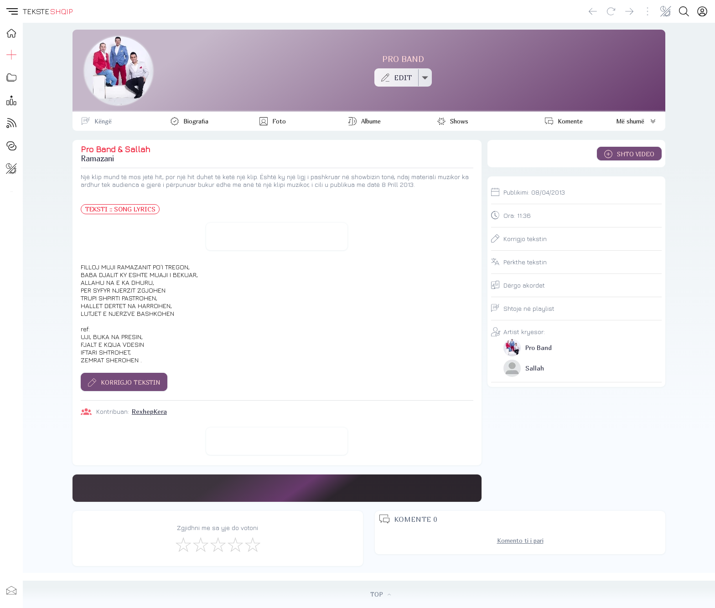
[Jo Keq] (200, 544)
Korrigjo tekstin (525, 238)
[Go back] (593, 11)
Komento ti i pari (520, 540)
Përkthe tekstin (525, 262)
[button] (11, 11)
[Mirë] (217, 544)
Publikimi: (534, 192)
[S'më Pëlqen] (183, 544)
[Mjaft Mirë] (235, 544)
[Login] (702, 11)
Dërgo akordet (524, 285)
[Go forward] (629, 11)
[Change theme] (666, 11)
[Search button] (684, 11)
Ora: (517, 215)
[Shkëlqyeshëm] (252, 544)
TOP (380, 594)
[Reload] (611, 11)
